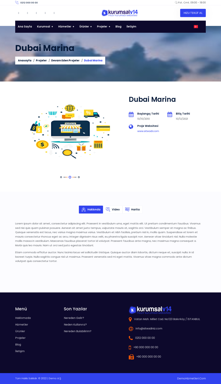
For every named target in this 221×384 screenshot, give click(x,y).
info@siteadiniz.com (149, 328)
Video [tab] (113, 209)
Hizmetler (65, 26)
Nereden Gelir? (74, 318)
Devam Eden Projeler (65, 60)
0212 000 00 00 (29, 2)
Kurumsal (44, 26)
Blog (118, 26)
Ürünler (84, 26)
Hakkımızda (23, 318)
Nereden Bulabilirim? (77, 331)
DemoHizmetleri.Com (191, 378)
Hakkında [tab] (90, 209)
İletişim (131, 26)
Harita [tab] (132, 209)
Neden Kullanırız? (75, 325)
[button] (61, 177)
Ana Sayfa (25, 26)
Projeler (102, 26)
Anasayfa (24, 60)
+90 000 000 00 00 (145, 347)
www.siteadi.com (148, 131)
